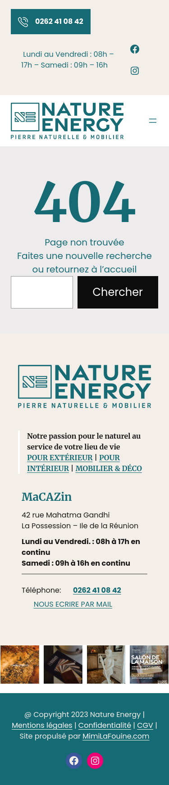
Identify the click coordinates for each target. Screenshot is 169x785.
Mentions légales (42, 725)
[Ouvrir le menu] (152, 120)
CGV (145, 725)
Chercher (118, 292)
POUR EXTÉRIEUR (60, 457)
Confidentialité (104, 725)
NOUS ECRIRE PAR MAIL (73, 604)
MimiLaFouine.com (115, 736)
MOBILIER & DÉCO (108, 468)
